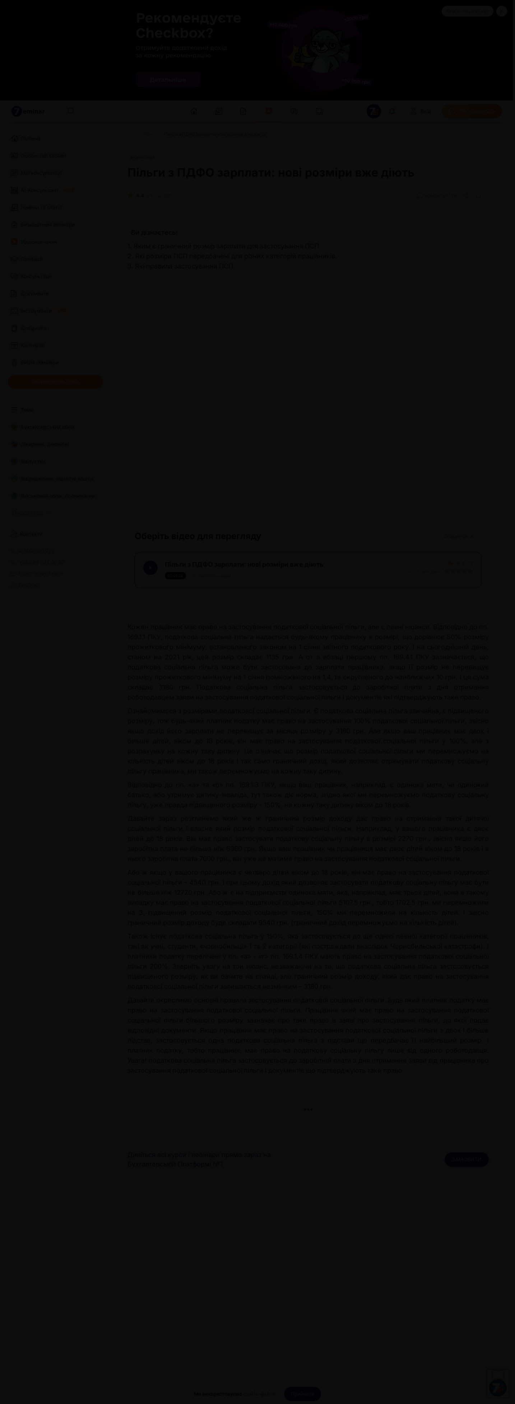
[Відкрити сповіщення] (392, 111)
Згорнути (459, 536)
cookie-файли (259, 1394)
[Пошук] (71, 111)
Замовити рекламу (467, 11)
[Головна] (125, 134)
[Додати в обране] (481, 195)
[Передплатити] (472, 111)
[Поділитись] (466, 195)
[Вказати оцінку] (444, 574)
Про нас (24, 585)
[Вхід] (420, 111)
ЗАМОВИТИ (467, 1164)
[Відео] (149, 134)
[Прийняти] (302, 1394)
